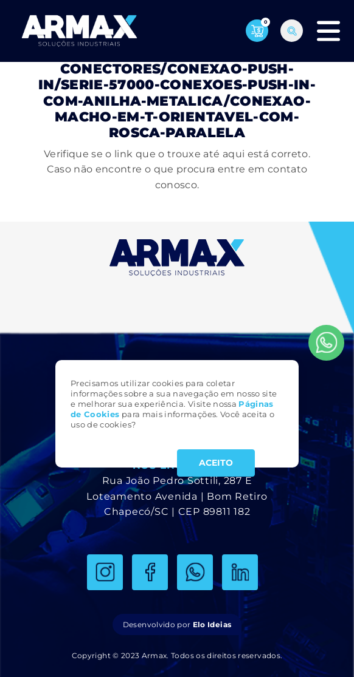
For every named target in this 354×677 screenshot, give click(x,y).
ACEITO (216, 462)
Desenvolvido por (177, 624)
